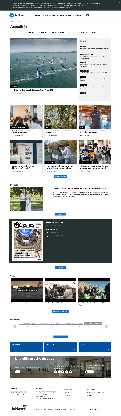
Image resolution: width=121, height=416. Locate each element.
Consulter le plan (96, 3)
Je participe (42, 32)
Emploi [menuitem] (90, 382)
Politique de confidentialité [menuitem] (60, 396)
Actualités (78, 15)
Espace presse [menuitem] (66, 379)
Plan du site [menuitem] (72, 396)
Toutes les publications (60, 323)
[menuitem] (38, 15)
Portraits (72, 32)
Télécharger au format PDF (56, 235)
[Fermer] (119, 2)
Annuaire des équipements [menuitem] (95, 379)
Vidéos (93, 32)
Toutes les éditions (60, 268)
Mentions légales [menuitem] (48, 396)
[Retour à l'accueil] (22, 394)
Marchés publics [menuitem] (66, 382)
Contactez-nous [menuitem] (66, 376)
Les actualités (29, 32)
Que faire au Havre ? (66, 15)
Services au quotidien (50, 15)
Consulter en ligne (54, 232)
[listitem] (27, 291)
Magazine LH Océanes (57, 32)
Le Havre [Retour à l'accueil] (16, 15)
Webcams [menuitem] (91, 376)
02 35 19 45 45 (20, 381)
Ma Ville (38, 15)
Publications (83, 32)
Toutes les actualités (60, 176)
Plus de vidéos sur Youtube (60, 311)
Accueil (12, 21)
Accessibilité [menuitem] (39, 396)
